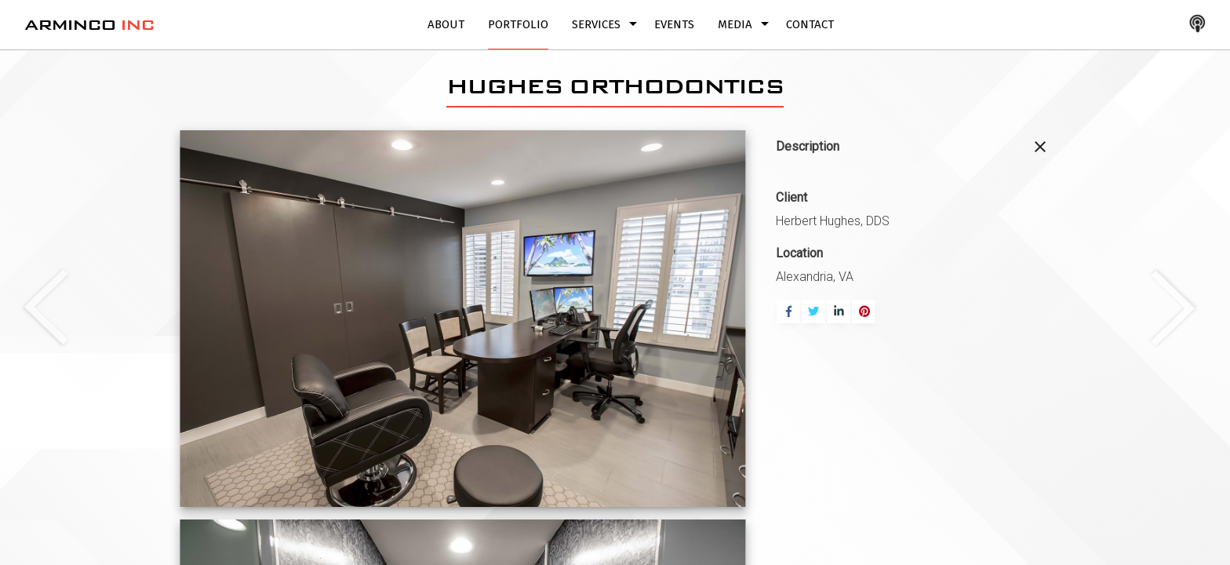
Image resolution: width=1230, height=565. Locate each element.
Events (674, 24)
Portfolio (518, 24)
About (446, 24)
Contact (810, 24)
